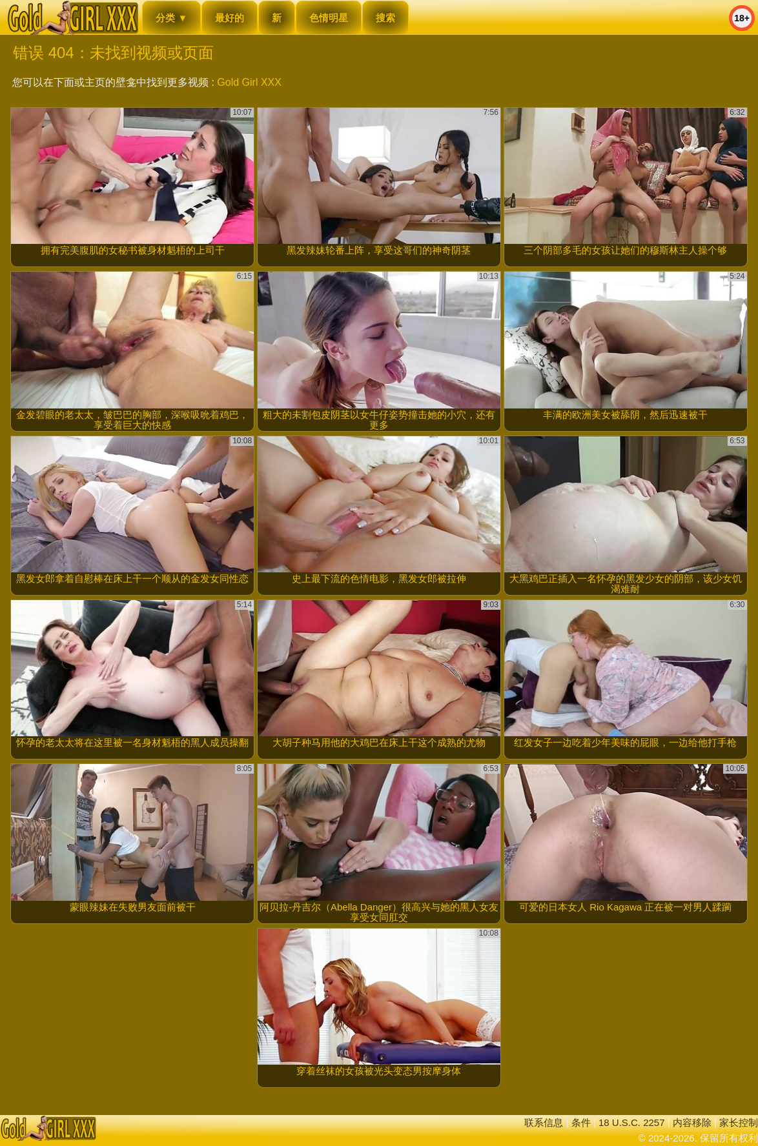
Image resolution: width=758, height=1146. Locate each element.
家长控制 (738, 1122)
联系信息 (543, 1122)
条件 (581, 1122)
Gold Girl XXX (249, 82)
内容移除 (692, 1122)
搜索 (385, 17)
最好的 (229, 17)
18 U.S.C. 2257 (632, 1122)
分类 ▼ (171, 17)
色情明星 (328, 17)
